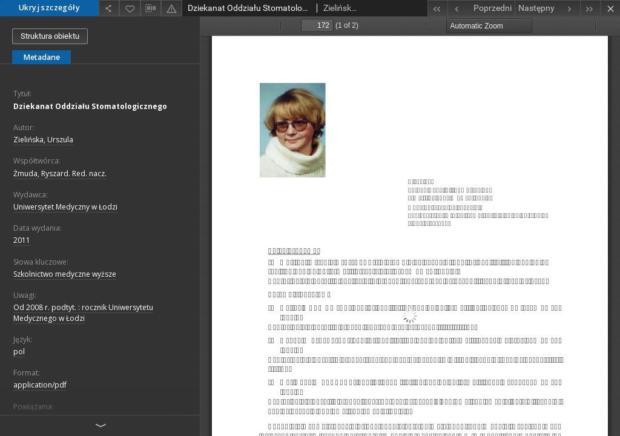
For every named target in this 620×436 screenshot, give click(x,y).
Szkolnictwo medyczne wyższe (64, 274)
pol (19, 351)
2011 (21, 240)
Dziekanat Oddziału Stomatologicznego (90, 106)
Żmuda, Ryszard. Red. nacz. (60, 173)
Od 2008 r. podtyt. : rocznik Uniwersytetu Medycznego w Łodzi (83, 312)
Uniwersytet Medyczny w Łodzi (65, 207)
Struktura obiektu (50, 36)
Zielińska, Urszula (43, 139)
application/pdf (40, 385)
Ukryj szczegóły (49, 7)
